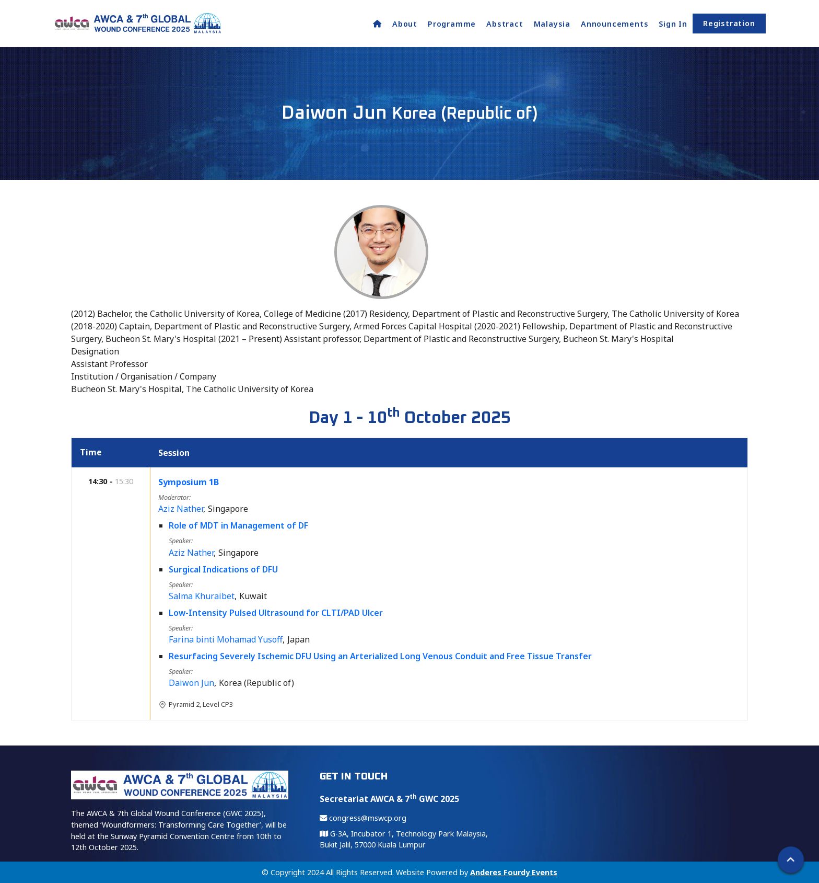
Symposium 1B (189, 482)
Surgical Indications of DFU (223, 569)
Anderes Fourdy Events (513, 872)
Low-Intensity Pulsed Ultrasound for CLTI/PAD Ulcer (276, 612)
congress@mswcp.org (363, 818)
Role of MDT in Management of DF (239, 525)
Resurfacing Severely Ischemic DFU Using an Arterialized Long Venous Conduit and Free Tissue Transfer (380, 656)
